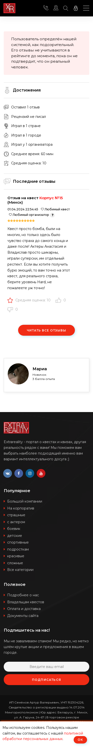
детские (14, 535)
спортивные (18, 542)
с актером (16, 522)
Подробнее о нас (23, 595)
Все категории (20, 569)
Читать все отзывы (46, 330)
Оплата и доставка (24, 609)
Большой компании (24, 501)
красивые (15, 556)
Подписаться (46, 680)
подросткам (18, 549)
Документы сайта (22, 615)
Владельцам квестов (25, 602)
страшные (16, 515)
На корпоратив (20, 508)
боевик (13, 528)
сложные (15, 563)
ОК (80, 740)
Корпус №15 (51, 197)
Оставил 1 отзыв (25, 107)
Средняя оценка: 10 (29, 300)
